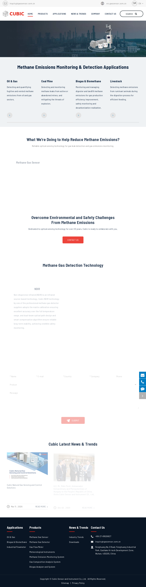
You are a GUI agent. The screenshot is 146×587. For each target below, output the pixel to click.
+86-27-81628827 (101, 536)
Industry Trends (76, 537)
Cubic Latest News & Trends (73, 445)
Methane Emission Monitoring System (46, 556)
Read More (18, 51)
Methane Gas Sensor (38, 537)
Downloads (74, 542)
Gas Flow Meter (36, 547)
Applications (15, 527)
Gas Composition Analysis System (44, 561)
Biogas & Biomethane (88, 81)
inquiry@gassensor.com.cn (22, 3)
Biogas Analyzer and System (42, 566)
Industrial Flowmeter (16, 547)
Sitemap (65, 583)
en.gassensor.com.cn (113, 3)
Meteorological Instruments (42, 552)
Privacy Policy (78, 583)
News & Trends (78, 527)
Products (35, 527)
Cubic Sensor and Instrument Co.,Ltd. (69, 579)
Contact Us (73, 241)
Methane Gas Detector (39, 542)
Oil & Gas (12, 81)
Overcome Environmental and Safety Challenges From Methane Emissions (73, 222)
